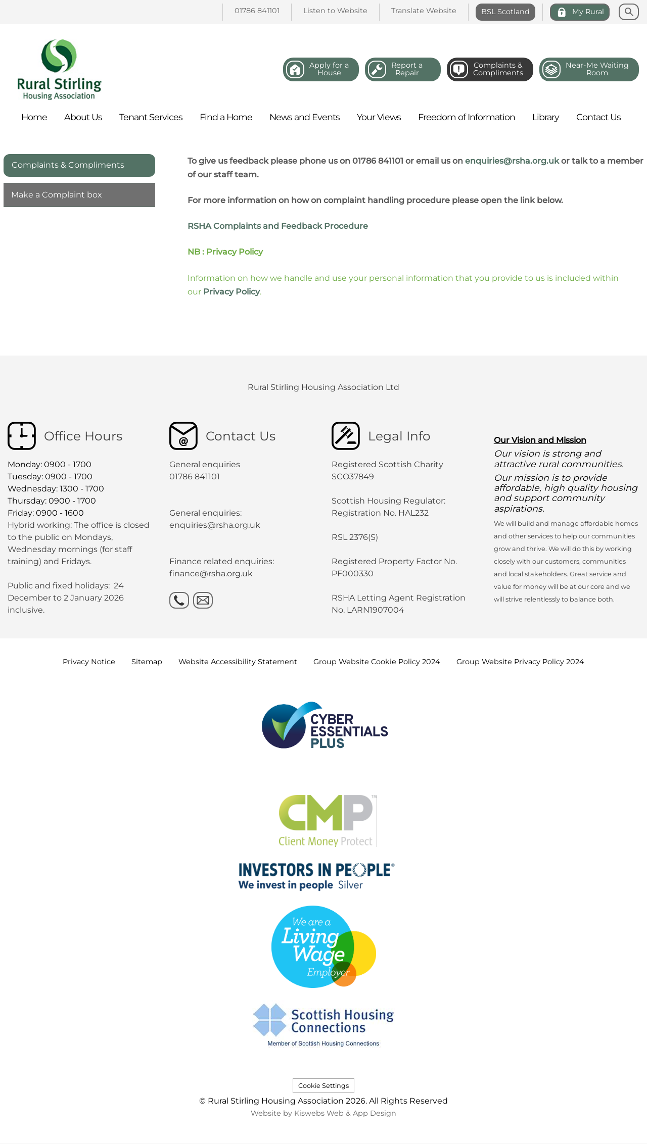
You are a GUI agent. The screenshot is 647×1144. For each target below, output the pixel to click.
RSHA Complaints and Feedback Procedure (278, 226)
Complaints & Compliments (68, 165)
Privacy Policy (231, 291)
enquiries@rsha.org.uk (512, 161)
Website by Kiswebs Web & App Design (323, 1113)
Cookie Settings (323, 1085)
